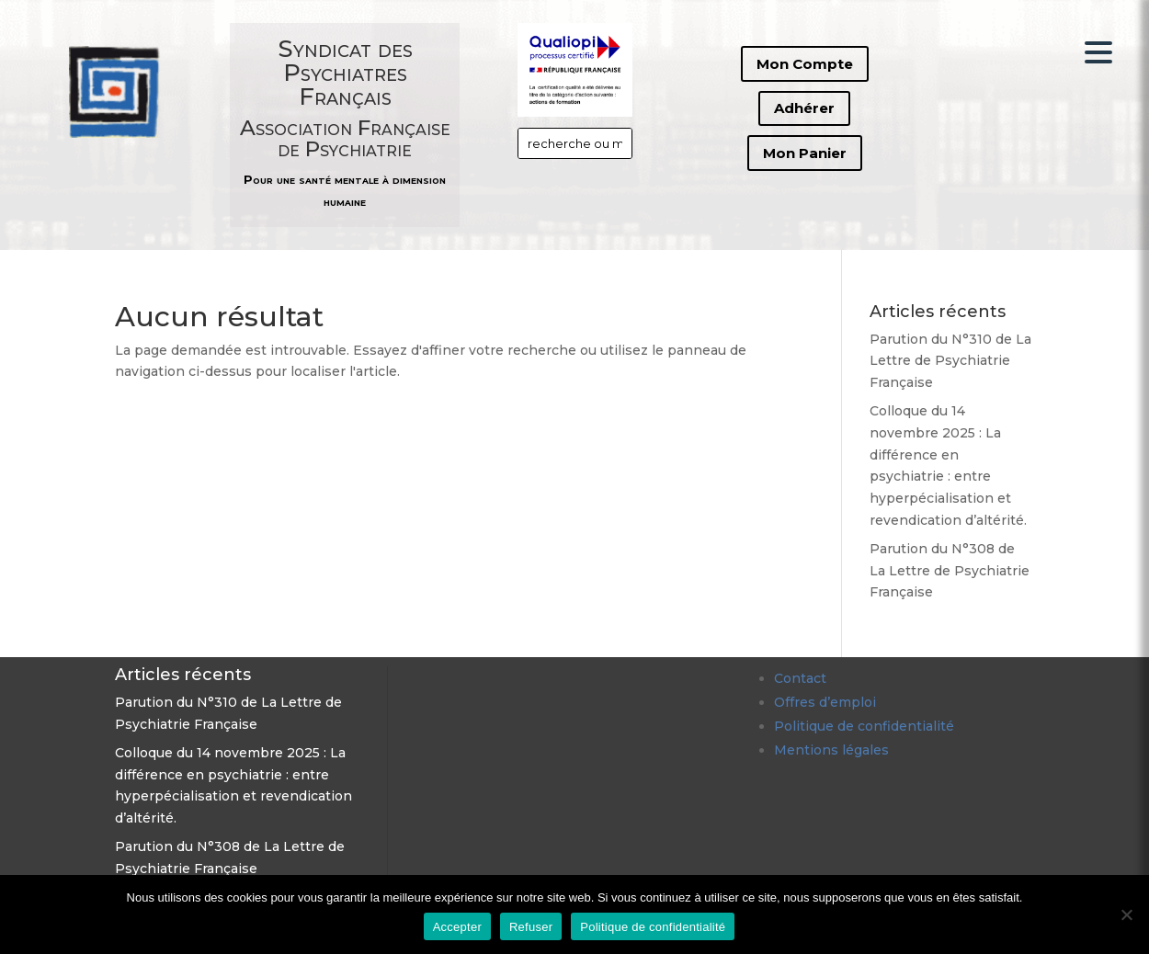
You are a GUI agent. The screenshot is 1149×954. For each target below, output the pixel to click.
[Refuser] (1126, 914)
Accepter (457, 927)
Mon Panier (805, 153)
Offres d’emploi (825, 702)
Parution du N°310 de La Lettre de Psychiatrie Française (950, 361)
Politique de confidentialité (864, 726)
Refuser (530, 927)
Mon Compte (805, 64)
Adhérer (804, 108)
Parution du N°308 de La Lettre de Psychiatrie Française (950, 570)
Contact (800, 678)
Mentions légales (831, 750)
